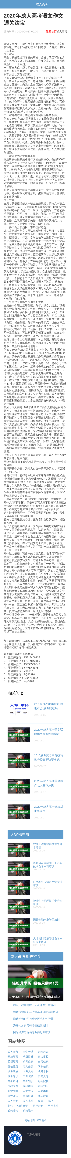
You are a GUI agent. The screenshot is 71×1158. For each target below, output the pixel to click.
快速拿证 (22, 1105)
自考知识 (28, 1081)
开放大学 (13, 1091)
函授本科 (53, 1105)
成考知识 (13, 1076)
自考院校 (28, 1076)
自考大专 (43, 1076)
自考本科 (13, 1081)
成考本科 (43, 1071)
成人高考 (42, 4)
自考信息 (43, 1061)
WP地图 (42, 1120)
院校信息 (13, 1066)
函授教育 (13, 1061)
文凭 (10, 1105)
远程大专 (13, 1086)
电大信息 (28, 1066)
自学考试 (28, 1051)
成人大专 (13, 1100)
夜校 (50, 1100)
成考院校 (13, 1071)
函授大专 (38, 1105)
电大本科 (43, 1091)
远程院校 (43, 1081)
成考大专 (28, 1071)
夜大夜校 (43, 1056)
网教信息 (43, 1066)
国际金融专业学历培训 (46, 919)
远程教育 (43, 1051)
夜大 (40, 1100)
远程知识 (43, 1086)
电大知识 (13, 1095)
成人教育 (43, 1095)
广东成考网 (19, 4)
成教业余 (13, 1110)
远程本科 (28, 1086)
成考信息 (28, 1061)
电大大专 (28, 1091)
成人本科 (28, 1100)
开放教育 (13, 1056)
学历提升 (28, 1056)
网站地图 (29, 1120)
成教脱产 (28, 1110)
